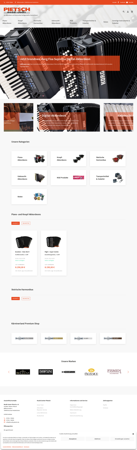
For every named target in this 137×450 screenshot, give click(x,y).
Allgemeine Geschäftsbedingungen (76, 406)
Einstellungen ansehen (122, 439)
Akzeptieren (72, 439)
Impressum (26, 446)
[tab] (64, 96)
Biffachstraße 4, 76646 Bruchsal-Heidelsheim (27, 2)
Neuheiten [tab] (26, 223)
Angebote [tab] (15, 223)
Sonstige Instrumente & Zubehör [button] (121, 22)
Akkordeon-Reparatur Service (42, 409)
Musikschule (40, 416)
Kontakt (114, 2)
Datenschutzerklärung (17, 446)
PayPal (105, 405)
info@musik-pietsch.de (12, 422)
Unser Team (40, 405)
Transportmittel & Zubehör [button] (89, 22)
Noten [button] (106, 22)
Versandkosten (28, 271)
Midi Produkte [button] (73, 22)
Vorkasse (105, 408)
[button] (133, 434)
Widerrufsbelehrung (75, 410)
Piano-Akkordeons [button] (7, 22)
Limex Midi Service (42, 413)
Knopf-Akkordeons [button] (22, 22)
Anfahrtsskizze (8, 414)
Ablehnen (97, 439)
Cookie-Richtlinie (7, 446)
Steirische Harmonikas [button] (38, 22)
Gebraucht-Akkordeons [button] (56, 22)
